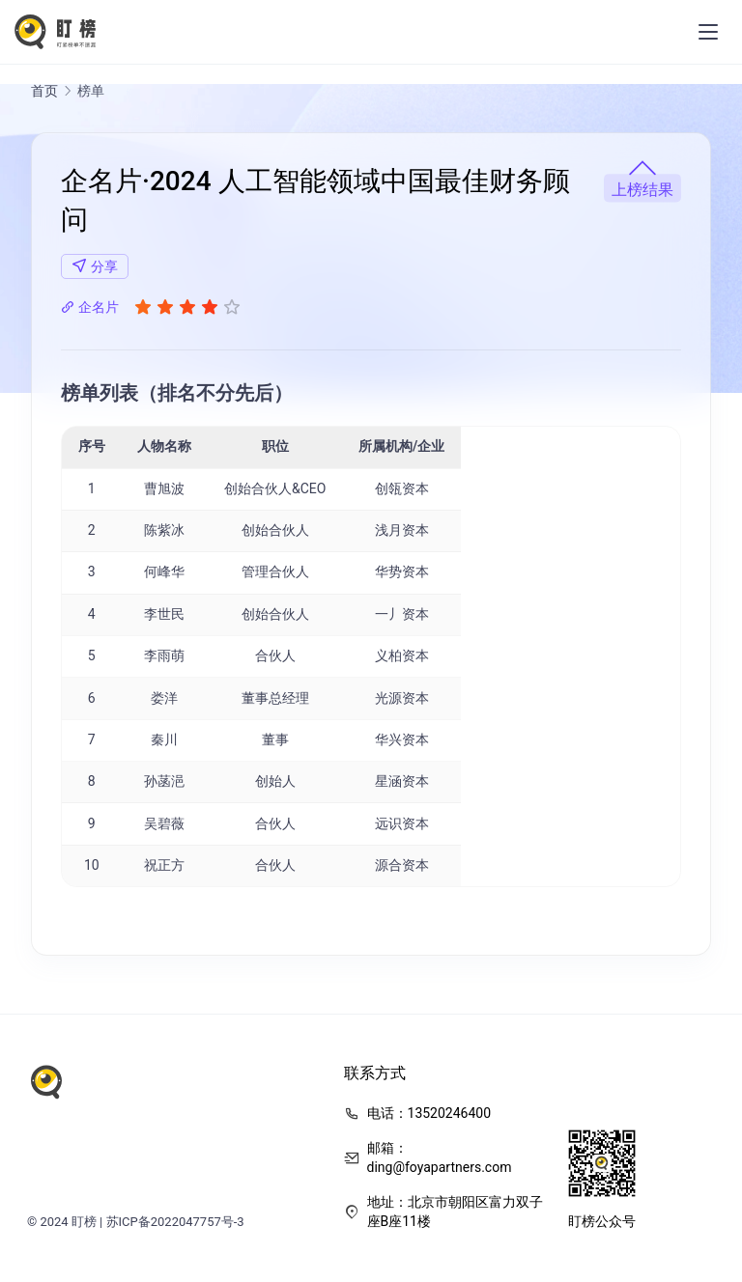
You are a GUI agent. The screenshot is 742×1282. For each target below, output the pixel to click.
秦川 (164, 741)
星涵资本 (402, 784)
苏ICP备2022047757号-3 (175, 1223)
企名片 (90, 309)
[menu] (708, 32)
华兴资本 (402, 741)
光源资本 (402, 700)
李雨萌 (164, 658)
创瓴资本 (402, 490)
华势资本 (402, 574)
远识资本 (402, 825)
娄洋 (164, 700)
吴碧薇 (164, 825)
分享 (94, 268)
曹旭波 (164, 490)
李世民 (164, 616)
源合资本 (402, 867)
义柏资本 (402, 658)
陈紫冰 (164, 533)
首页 (44, 92)
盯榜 (84, 1223)
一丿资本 (402, 616)
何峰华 (164, 574)
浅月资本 (402, 533)
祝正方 (164, 867)
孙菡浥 (164, 784)
